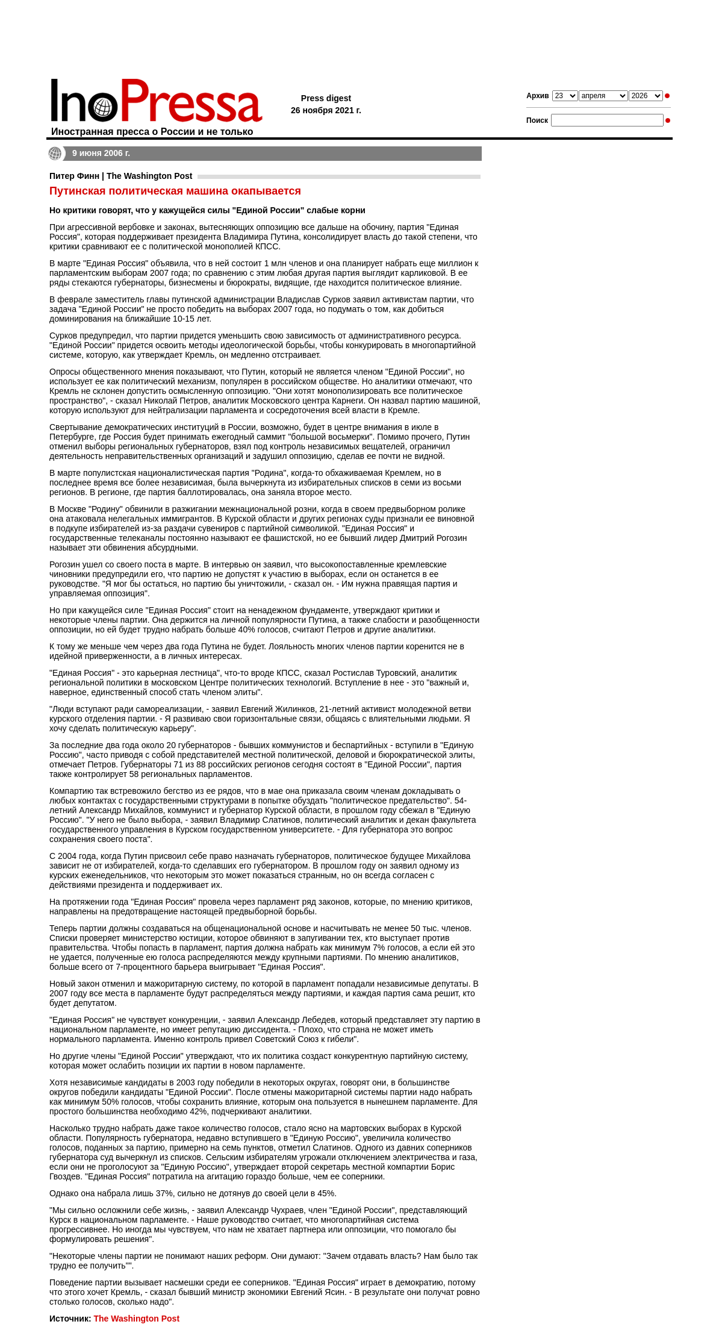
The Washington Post (136, 1318)
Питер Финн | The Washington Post (121, 176)
